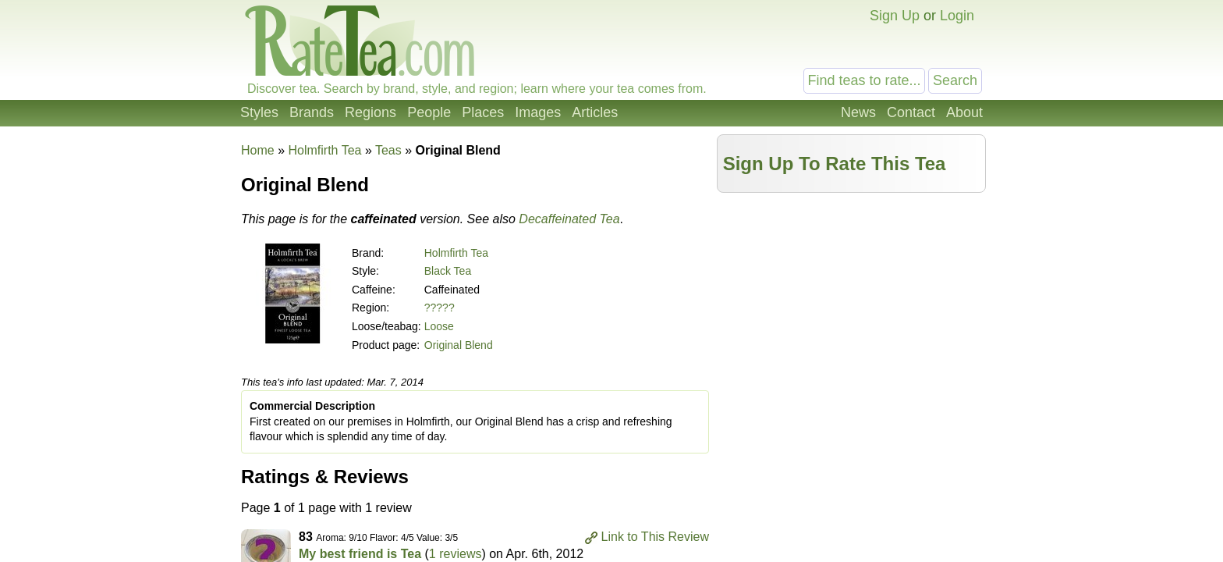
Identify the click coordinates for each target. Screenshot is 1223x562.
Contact (911, 112)
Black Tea (447, 271)
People (429, 112)
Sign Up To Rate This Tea (834, 163)
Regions (370, 112)
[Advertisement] (852, 310)
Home (258, 150)
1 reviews (455, 553)
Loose (439, 326)
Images (538, 112)
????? (439, 307)
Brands (311, 112)
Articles (595, 112)
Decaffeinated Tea (569, 219)
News (858, 112)
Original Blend (458, 345)
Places (483, 112)
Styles (259, 112)
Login (957, 15)
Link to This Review (655, 536)
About (964, 112)
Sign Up (895, 15)
